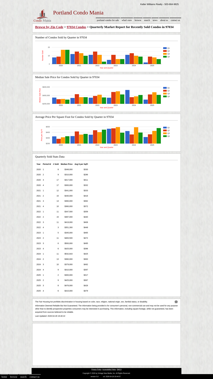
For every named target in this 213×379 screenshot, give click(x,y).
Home (4, 376)
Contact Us (175, 20)
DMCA (119, 369)
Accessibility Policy (109, 369)
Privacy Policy (96, 369)
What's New (127, 20)
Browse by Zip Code (49, 27)
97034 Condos (76, 27)
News (155, 20)
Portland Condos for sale (108, 20)
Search (147, 20)
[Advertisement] (106, 344)
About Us (164, 20)
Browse (138, 20)
